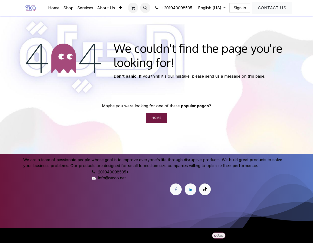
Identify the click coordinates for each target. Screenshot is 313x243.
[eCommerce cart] (133, 8)
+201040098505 (173, 7)
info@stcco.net (112, 177)
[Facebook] (176, 189)
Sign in (240, 7)
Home (156, 118)
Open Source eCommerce (268, 235)
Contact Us (272, 7)
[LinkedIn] (190, 189)
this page (256, 76)
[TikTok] (205, 189)
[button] (145, 8)
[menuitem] (53, 8)
